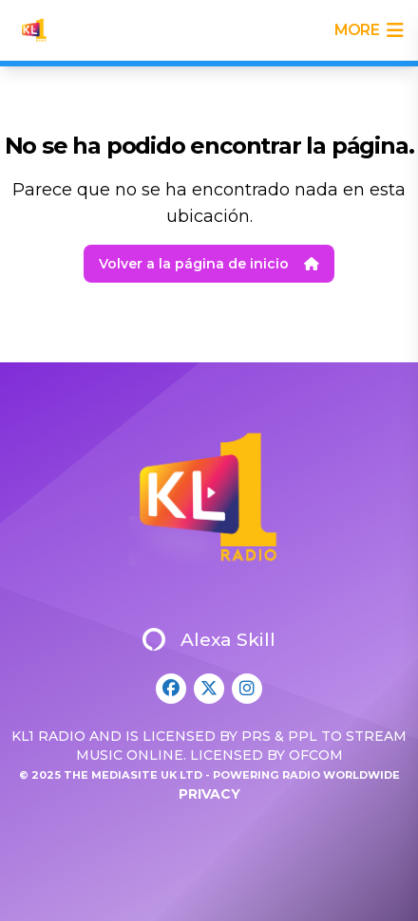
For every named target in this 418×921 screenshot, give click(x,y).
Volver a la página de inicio (209, 263)
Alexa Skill (209, 639)
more (368, 30)
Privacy (209, 793)
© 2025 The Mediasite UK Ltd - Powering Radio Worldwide (209, 775)
